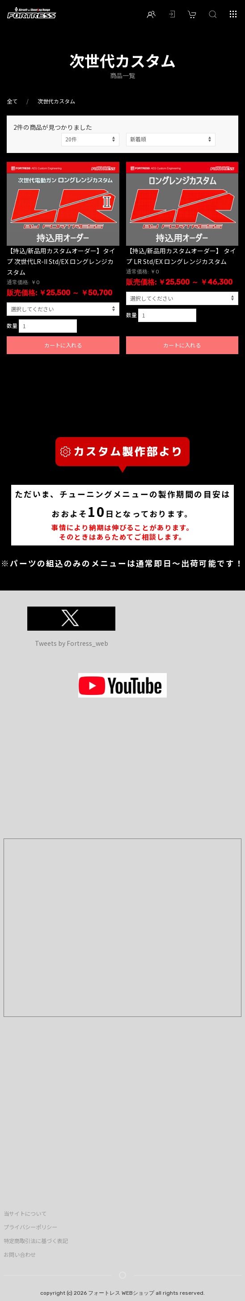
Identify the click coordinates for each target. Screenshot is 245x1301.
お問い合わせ (20, 1255)
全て (12, 101)
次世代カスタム (56, 101)
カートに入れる (63, 345)
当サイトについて (25, 1214)
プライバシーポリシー (30, 1227)
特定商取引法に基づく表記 (36, 1241)
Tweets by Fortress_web (71, 643)
